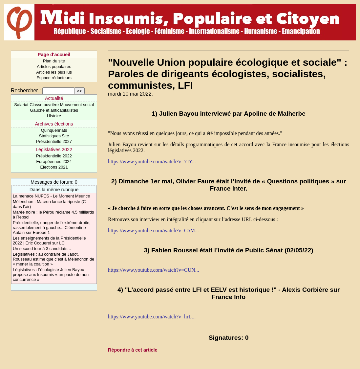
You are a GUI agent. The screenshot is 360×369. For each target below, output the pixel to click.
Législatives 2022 (54, 149)
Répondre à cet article (132, 350)
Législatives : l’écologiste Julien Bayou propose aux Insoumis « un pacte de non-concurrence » (51, 274)
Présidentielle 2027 (54, 141)
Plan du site (54, 60)
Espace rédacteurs (54, 77)
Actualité (54, 98)
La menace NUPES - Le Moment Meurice (51, 196)
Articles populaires (54, 66)
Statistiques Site (54, 135)
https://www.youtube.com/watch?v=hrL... (152, 316)
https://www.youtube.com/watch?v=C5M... (153, 230)
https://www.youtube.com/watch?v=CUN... (153, 270)
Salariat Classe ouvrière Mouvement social (54, 104)
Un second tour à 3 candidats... (42, 248)
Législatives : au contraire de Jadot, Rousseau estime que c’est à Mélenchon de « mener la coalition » (53, 259)
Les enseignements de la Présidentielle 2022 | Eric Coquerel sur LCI (49, 240)
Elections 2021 (54, 167)
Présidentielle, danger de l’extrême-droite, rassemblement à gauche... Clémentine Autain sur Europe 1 (52, 227)
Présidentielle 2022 (54, 155)
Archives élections (54, 124)
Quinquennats (54, 130)
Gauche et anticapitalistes (54, 110)
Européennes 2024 (54, 161)
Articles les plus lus (54, 72)
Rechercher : (26, 90)
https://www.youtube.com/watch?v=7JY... (152, 161)
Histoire (54, 115)
